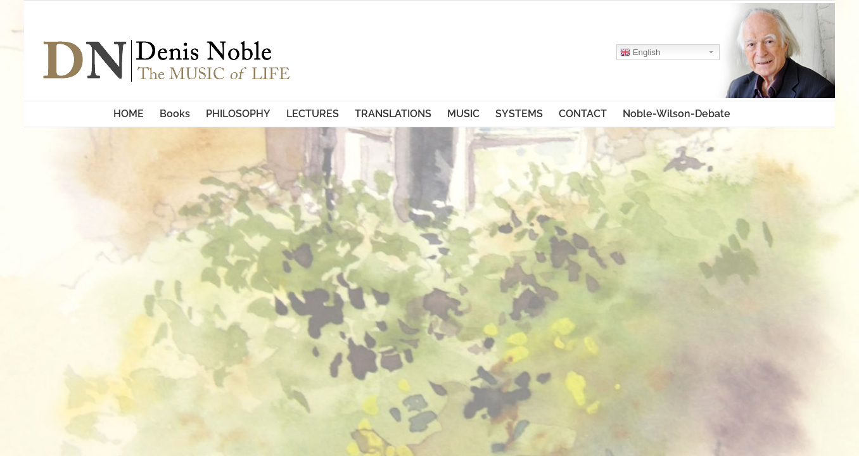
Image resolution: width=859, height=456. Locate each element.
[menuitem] (88, 114)
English (615, 53)
